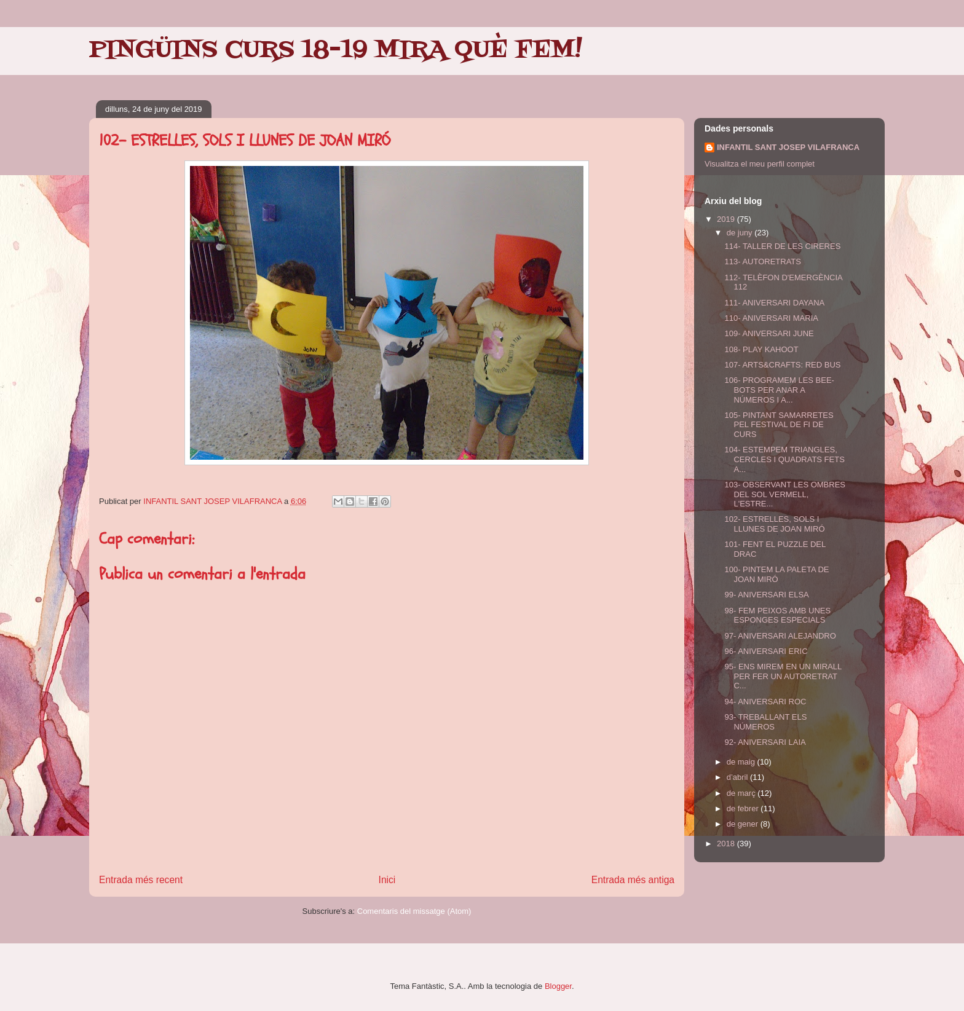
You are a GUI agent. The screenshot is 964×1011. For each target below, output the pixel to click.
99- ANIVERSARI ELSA (766, 594)
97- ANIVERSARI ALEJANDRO (780, 635)
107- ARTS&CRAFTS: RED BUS (782, 364)
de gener (744, 823)
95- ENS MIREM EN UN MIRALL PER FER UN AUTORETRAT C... (782, 676)
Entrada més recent (141, 880)
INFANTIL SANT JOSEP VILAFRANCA (788, 147)
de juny (741, 232)
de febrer (744, 808)
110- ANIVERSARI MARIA (771, 318)
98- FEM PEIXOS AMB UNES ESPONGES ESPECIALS (777, 615)
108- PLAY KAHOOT (761, 349)
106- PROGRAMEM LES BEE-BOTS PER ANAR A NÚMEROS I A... (779, 390)
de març (742, 793)
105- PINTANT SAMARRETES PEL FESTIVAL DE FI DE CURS (778, 425)
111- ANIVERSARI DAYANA (774, 302)
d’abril (738, 777)
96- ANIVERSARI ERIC (765, 651)
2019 (727, 219)
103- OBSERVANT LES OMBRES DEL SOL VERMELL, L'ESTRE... (784, 494)
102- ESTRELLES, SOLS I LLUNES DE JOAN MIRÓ (774, 523)
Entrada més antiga (632, 880)
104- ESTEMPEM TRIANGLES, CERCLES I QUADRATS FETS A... (784, 459)
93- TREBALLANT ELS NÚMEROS (765, 721)
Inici (387, 880)
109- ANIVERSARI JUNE (768, 333)
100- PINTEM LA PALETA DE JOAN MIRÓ (776, 574)
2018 (727, 843)
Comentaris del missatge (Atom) (414, 911)
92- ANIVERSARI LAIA (764, 742)
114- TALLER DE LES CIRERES (782, 246)
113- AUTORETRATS (762, 261)
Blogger (558, 986)
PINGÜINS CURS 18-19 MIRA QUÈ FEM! (335, 50)
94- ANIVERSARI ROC (765, 701)
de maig (742, 761)
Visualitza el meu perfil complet (760, 163)
